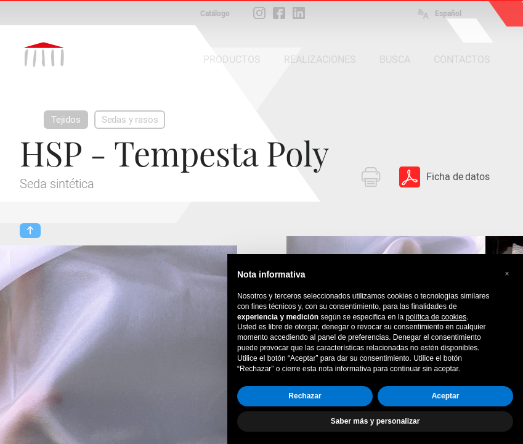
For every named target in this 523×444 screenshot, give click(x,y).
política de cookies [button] (435, 317)
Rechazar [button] (304, 396)
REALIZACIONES (320, 59)
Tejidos (66, 119)
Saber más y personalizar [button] (375, 421)
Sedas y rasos (130, 119)
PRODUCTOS (232, 59)
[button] (507, 274)
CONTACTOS (462, 59)
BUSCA (394, 59)
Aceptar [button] (446, 396)
